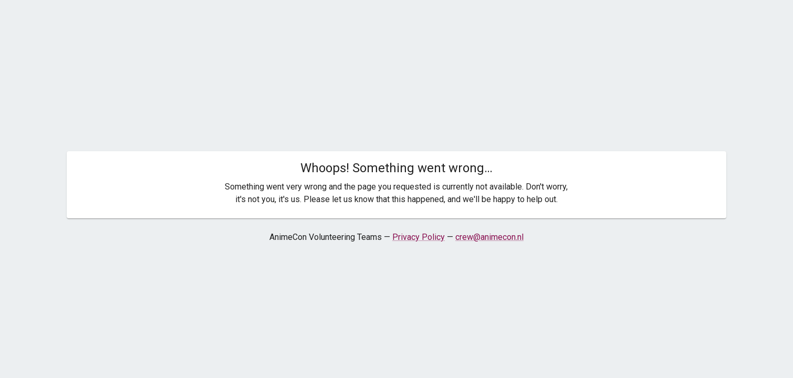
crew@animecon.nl (489, 237)
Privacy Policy (418, 237)
